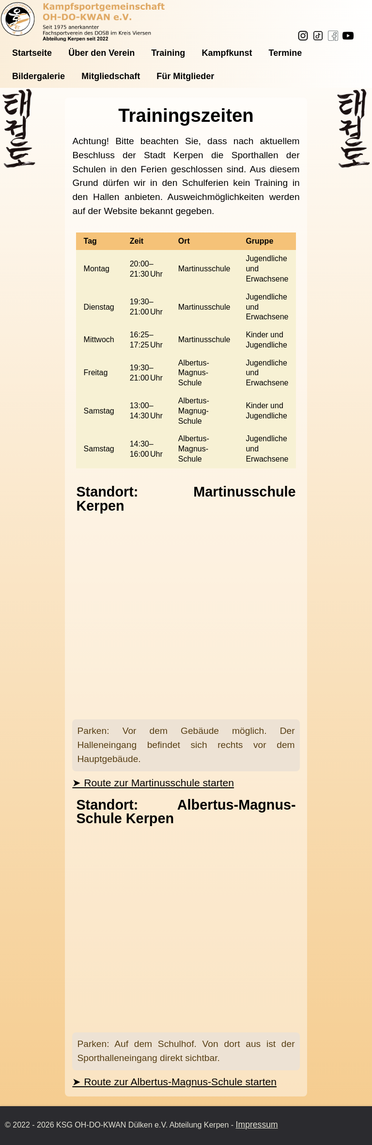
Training (168, 53)
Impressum (257, 1124)
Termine (285, 53)
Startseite (32, 53)
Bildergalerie (38, 76)
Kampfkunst (227, 53)
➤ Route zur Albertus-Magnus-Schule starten (174, 1081)
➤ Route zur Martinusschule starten (153, 782)
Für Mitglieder (185, 76)
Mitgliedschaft (110, 76)
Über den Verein (101, 53)
